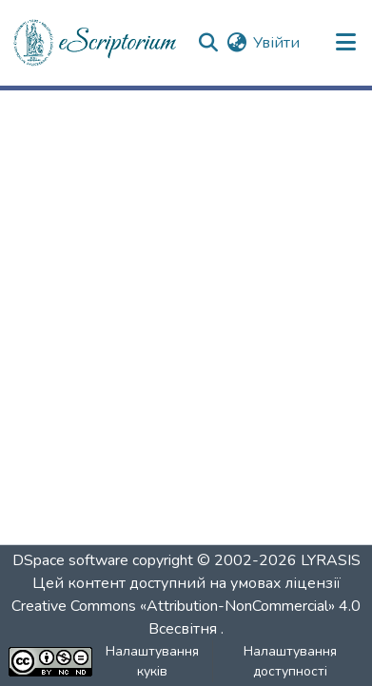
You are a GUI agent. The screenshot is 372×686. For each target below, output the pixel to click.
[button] (96, 43)
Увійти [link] (276, 42)
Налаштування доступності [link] (290, 661)
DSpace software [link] (70, 560)
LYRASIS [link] (331, 560)
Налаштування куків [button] (152, 661)
